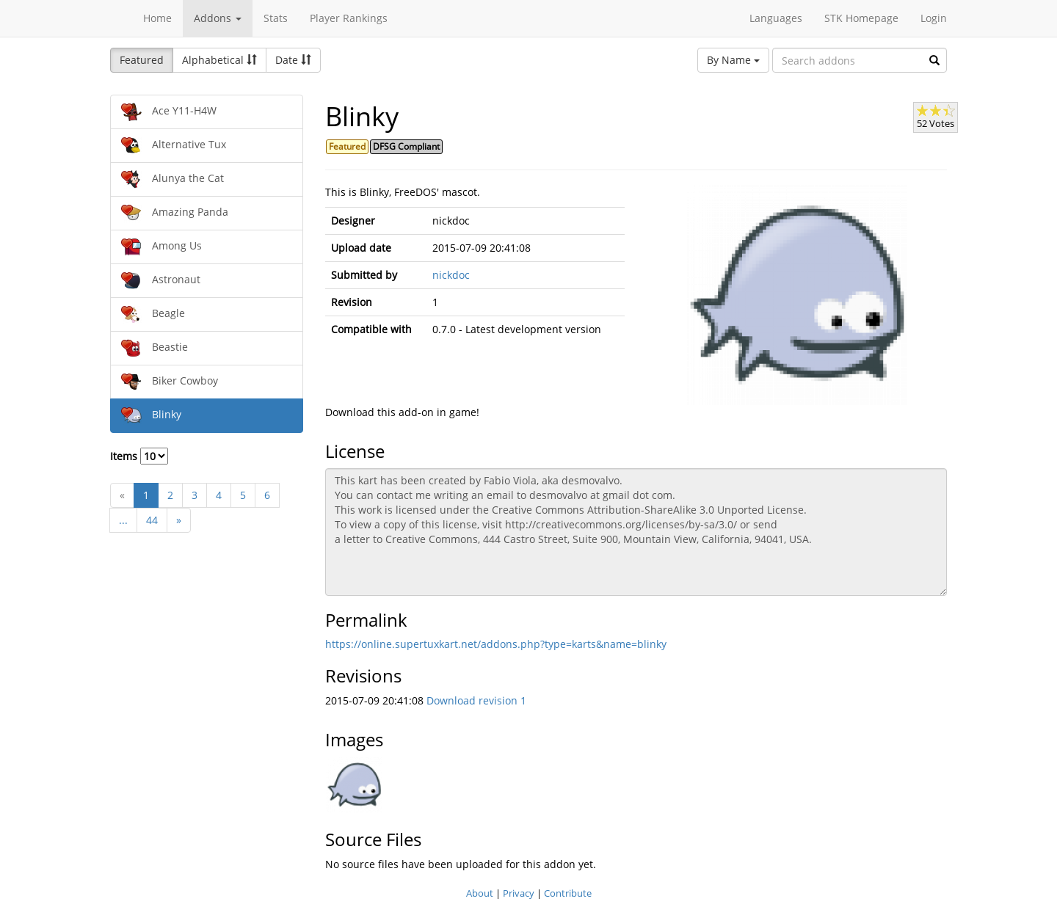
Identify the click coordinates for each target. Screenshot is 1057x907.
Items (139, 456)
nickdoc (451, 275)
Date (293, 60)
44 (152, 520)
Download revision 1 (476, 700)
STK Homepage (861, 18)
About (479, 893)
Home (157, 18)
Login (933, 18)
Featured (142, 60)
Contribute (568, 893)
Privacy (518, 893)
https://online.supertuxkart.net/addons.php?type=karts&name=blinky (495, 644)
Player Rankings (349, 18)
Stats (276, 18)
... (123, 520)
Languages (775, 18)
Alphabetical (219, 60)
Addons (217, 18)
